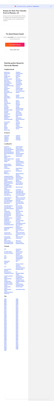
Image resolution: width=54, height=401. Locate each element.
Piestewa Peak (7, 199)
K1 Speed (18, 158)
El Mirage (18, 125)
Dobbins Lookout (7, 148)
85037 (17, 321)
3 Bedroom (6, 137)
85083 (17, 347)
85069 (17, 339)
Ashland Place (18, 117)
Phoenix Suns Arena (20, 150)
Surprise (17, 124)
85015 (5, 308)
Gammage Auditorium (8, 227)
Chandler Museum (7, 197)
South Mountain (7, 103)
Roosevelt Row (19, 156)
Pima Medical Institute (20, 289)
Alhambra (18, 101)
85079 (5, 346)
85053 (5, 332)
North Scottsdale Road (8, 242)
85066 (5, 338)
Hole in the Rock (19, 184)
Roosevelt (6, 105)
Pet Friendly (18, 139)
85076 (5, 344)
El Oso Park (18, 216)
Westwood (18, 123)
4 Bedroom (18, 137)
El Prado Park (18, 217)
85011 (5, 305)
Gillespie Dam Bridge (20, 232)
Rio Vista (6, 101)
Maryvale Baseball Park (9, 152)
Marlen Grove (7, 72)
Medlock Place (7, 116)
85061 (17, 334)
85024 (17, 313)
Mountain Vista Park (8, 217)
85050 (5, 331)
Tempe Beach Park (19, 191)
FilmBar (5, 161)
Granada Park (7, 211)
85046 (5, 328)
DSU (17, 261)
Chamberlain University (9, 273)
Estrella (5, 104)
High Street (18, 76)
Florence (6, 127)
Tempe (17, 77)
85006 (17, 301)
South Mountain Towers (20, 223)
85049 (17, 329)
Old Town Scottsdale (8, 109)
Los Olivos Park (7, 212)
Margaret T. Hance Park (20, 197)
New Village (18, 81)
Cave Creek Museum (8, 200)
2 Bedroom (18, 135)
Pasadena (6, 115)
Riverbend (6, 108)
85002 (17, 299)
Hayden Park (6, 220)
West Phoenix (7, 88)
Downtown (18, 104)
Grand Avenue (18, 238)
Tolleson (6, 128)
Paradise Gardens (19, 73)
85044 (5, 327)
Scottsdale (18, 74)
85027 (17, 315)
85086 (17, 348)
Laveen (17, 100)
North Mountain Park (8, 205)
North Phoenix (19, 82)
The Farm (18, 152)
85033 (17, 319)
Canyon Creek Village (20, 91)
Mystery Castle (19, 148)
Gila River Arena (7, 221)
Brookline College (19, 269)
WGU (5, 263)
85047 (17, 328)
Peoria (5, 125)
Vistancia (17, 111)
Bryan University (7, 271)
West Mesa (6, 111)
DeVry (5, 257)
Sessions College (19, 286)
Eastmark (6, 112)
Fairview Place (7, 121)
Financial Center (19, 227)
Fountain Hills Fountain (9, 224)
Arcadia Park (6, 219)
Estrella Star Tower (8, 234)
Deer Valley (18, 78)
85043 (17, 325)
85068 (5, 339)
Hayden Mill (6, 228)
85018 (17, 309)
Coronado (18, 121)
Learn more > (36, 6)
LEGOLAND (18, 189)
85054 (17, 332)
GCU (5, 255)
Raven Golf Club (19, 207)
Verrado (17, 96)
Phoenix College (19, 255)
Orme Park (18, 212)
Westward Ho (18, 228)
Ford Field (18, 221)
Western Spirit (18, 181)
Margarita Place (19, 115)
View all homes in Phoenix (15, 44)
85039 (17, 323)
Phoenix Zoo (6, 173)
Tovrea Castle (7, 160)
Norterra (5, 86)
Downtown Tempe (19, 109)
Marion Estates (7, 73)
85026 (5, 315)
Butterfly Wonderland (8, 182)
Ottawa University (19, 257)
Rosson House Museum (9, 149)
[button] (53, 2)
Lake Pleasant (7, 189)
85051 (17, 331)
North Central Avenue (20, 199)
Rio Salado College (8, 251)
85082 (5, 347)
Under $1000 (6, 135)
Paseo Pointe (6, 91)
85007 (5, 303)
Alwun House (7, 168)
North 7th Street (19, 242)
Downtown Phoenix (8, 78)
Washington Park (7, 213)
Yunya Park (6, 216)
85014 (17, 307)
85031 (17, 317)
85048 (5, 329)
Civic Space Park (7, 207)
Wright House (18, 164)
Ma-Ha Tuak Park (19, 211)
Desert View (6, 80)
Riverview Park (19, 205)
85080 (17, 346)
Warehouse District (19, 108)
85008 (17, 303)
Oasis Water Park (7, 195)
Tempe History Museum (20, 193)
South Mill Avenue (19, 192)
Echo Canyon (6, 193)
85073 (17, 342)
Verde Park (18, 219)
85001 (5, 299)
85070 (5, 340)
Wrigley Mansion (19, 146)
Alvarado (17, 107)
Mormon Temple (7, 164)
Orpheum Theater (7, 150)
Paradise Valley (7, 76)
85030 (5, 317)
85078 (17, 344)
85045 (17, 327)
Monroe (5, 230)
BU (16, 271)
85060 (5, 334)
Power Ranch (18, 112)
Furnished (6, 141)
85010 (17, 304)
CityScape (18, 160)
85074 (5, 343)
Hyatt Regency (7, 223)
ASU (5, 249)
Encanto (5, 100)
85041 (17, 324)
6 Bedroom (18, 138)
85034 (5, 320)
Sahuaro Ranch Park (8, 192)
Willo (17, 116)
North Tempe (6, 96)
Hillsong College (19, 251)
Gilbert (5, 124)
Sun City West (7, 130)
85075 (17, 343)
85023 (5, 313)
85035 (17, 320)
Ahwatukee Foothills (20, 97)
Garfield (17, 105)
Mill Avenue (18, 240)
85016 (17, 308)
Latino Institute (7, 236)
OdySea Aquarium (19, 177)
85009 (5, 304)
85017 (5, 309)
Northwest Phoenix (8, 82)
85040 (5, 324)
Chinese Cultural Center (9, 158)
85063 (17, 335)
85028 (5, 316)
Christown (18, 86)
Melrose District (7, 240)
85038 (5, 323)
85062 (5, 335)
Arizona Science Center (9, 177)
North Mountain (19, 80)
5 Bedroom (6, 138)
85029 (17, 316)
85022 (17, 312)
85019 (5, 311)
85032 (5, 319)
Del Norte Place (19, 113)
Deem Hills (18, 200)
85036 (5, 321)
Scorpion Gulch (7, 232)
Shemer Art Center (19, 236)
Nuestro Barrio (7, 113)
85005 (5, 301)
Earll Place (6, 117)
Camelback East (19, 84)
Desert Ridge (6, 84)
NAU (5, 258)
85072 (5, 342)
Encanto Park (6, 191)
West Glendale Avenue (8, 243)
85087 (5, 350)
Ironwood (6, 123)
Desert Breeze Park (8, 201)
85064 (5, 336)
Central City (18, 85)
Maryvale (18, 103)
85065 (17, 336)
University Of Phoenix (8, 253)
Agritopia (18, 92)
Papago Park (18, 176)
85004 (17, 300)
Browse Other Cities (14, 49)
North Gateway (7, 81)
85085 (5, 348)
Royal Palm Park (7, 215)
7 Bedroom (6, 139)
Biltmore (6, 89)
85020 (17, 311)
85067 (17, 338)
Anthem (5, 95)
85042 (5, 325)
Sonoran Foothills (19, 88)
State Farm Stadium (20, 220)
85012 (17, 305)
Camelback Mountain (8, 176)
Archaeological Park (8, 181)
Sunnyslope (6, 107)
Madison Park (18, 213)
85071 (17, 340)
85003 (5, 300)
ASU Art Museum (19, 182)
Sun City (17, 128)
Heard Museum (19, 170)
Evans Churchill (19, 89)
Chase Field (6, 146)
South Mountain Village (9, 85)
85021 (5, 312)
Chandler (17, 95)
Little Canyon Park (19, 215)
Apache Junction (19, 127)
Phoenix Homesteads (8, 119)
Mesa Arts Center (19, 187)
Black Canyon (7, 203)
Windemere (18, 72)
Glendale (6, 77)
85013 (5, 307)
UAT (5, 266)
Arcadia (5, 74)
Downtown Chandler (20, 243)
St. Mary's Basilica (19, 149)
